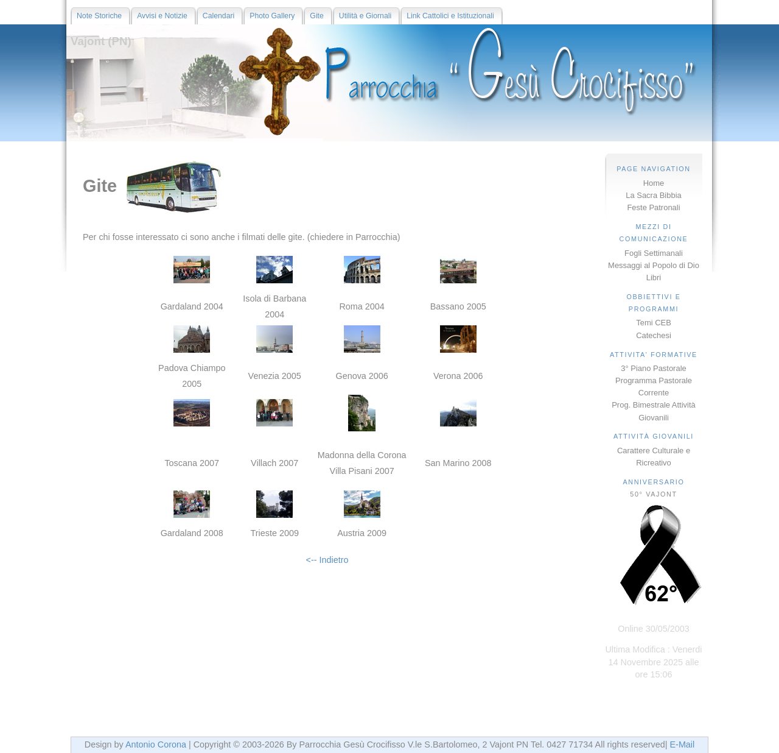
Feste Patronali (653, 207)
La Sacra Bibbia (653, 195)
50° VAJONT (653, 494)
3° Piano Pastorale (653, 368)
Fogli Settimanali (653, 253)
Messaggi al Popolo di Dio (653, 265)
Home (654, 183)
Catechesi (653, 335)
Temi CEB (653, 322)
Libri (653, 277)
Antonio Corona (155, 744)
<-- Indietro (327, 560)
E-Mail (681, 744)
